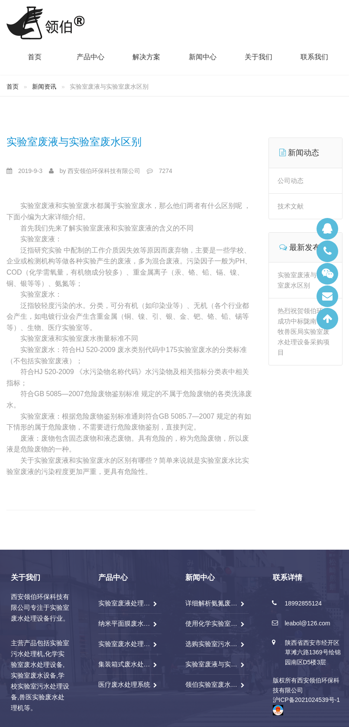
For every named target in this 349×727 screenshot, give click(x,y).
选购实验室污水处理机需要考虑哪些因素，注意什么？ (211, 643)
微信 (327, 274)
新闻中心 (203, 57)
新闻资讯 (44, 86)
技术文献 (291, 206)
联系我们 (314, 57)
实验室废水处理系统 (124, 643)
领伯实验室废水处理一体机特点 (211, 684)
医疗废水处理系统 (124, 684)
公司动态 (291, 180)
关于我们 (258, 57)
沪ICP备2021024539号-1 (306, 699)
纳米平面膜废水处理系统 (124, 623)
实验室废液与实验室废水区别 (74, 141)
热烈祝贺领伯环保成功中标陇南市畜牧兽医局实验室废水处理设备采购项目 (304, 331)
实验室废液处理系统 (124, 603)
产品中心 (90, 57)
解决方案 (146, 57)
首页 (35, 57)
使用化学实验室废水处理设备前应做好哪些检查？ (211, 623)
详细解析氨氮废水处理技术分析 (211, 603)
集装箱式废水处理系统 (124, 664)
